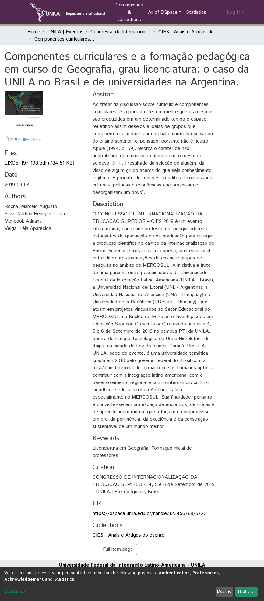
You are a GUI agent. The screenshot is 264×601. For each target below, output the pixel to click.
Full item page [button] (115, 549)
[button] (221, 12)
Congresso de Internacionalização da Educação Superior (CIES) (120, 31)
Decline (224, 591)
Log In (233, 12)
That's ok (246, 591)
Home (33, 31)
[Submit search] (212, 12)
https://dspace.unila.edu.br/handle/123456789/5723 (149, 513)
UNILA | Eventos (65, 31)
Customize (14, 591)
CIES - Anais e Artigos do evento (188, 31)
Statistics (196, 12)
